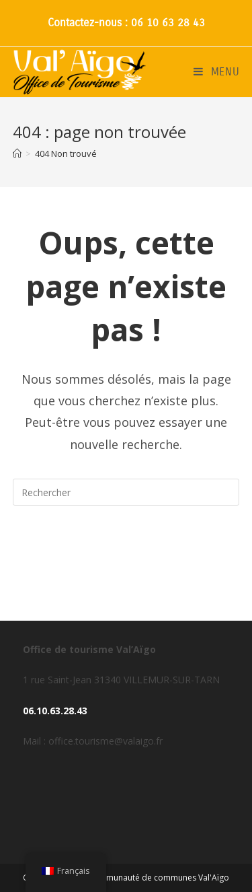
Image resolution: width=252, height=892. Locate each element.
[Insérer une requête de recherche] (126, 492)
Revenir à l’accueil (126, 546)
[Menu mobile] (217, 72)
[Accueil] (17, 153)
